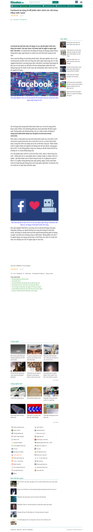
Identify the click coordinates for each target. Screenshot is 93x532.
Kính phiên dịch (16, 280)
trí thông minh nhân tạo (38, 273)
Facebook (30, 529)
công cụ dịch (49, 273)
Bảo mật (19, 529)
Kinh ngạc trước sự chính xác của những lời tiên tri (25, 284)
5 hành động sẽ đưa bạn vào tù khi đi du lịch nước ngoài (27, 288)
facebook (19, 273)
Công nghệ (23, 6)
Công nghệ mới (23, 19)
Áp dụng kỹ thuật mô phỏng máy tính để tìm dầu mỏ (26, 282)
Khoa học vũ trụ (61, 6)
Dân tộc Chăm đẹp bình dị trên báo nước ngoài (24, 290)
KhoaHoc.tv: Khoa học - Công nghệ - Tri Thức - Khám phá (19, 2)
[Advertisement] (34, 32)
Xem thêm (55, 380)
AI (23, 273)
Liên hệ (24, 529)
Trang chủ (14, 6)
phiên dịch (28, 273)
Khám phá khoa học (35, 6)
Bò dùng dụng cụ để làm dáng (20, 279)
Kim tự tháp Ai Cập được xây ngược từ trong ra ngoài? (26, 286)
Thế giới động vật (48, 6)
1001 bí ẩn (71, 6)
